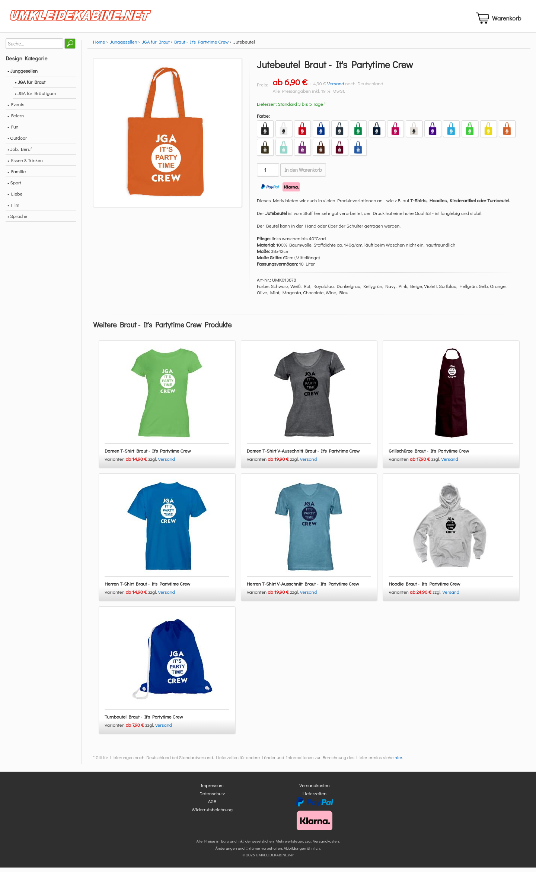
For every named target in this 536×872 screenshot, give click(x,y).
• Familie (16, 175)
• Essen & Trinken (25, 164)
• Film (13, 209)
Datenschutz (212, 798)
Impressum (212, 790)
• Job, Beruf (19, 153)
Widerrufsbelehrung (212, 814)
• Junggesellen (22, 75)
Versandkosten (314, 790)
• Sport (14, 187)
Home (99, 46)
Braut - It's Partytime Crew (201, 46)
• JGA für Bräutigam (35, 97)
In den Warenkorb (303, 174)
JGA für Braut (156, 46)
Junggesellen (123, 46)
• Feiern (15, 120)
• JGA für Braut (30, 86)
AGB (212, 806)
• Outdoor (17, 142)
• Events (15, 108)
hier (398, 762)
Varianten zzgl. (131, 463)
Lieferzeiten (314, 798)
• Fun (13, 131)
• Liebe (14, 198)
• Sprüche (17, 220)
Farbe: (263, 120)
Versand (335, 88)
